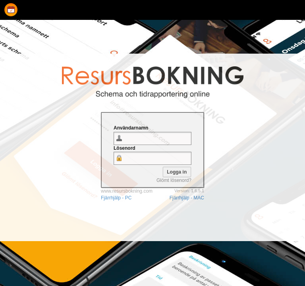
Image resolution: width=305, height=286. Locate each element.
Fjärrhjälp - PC (116, 198)
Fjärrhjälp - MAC (187, 198)
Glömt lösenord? (173, 180)
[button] (177, 172)
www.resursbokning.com (126, 191)
